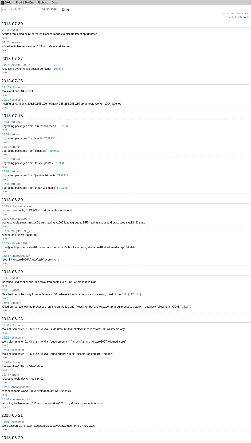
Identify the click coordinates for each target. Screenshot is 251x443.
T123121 (134, 294)
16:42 (5, 386)
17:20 (5, 362)
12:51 (5, 146)
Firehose (42, 2)
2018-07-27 (12, 58)
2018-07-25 (12, 81)
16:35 (5, 243)
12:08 (5, 183)
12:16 (5, 171)
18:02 (5, 337)
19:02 (5, 87)
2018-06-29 (12, 271)
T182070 (185, 306)
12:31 (5, 159)
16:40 (5, 218)
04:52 (5, 64)
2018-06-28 (12, 319)
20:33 (5, 30)
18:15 (5, 206)
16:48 (5, 374)
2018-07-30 (12, 23)
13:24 (5, 122)
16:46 (5, 302)
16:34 (5, 255)
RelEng (29, 2)
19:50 (5, 325)
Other (55, 2)
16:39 (5, 231)
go (68, 9)
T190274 (57, 68)
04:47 (5, 42)
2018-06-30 (12, 199)
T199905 (63, 126)
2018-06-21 (12, 415)
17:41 (5, 278)
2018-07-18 (12, 115)
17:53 (5, 349)
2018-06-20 (12, 437)
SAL (6, 2)
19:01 (5, 99)
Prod (19, 2)
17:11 (5, 290)
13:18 (5, 134)
